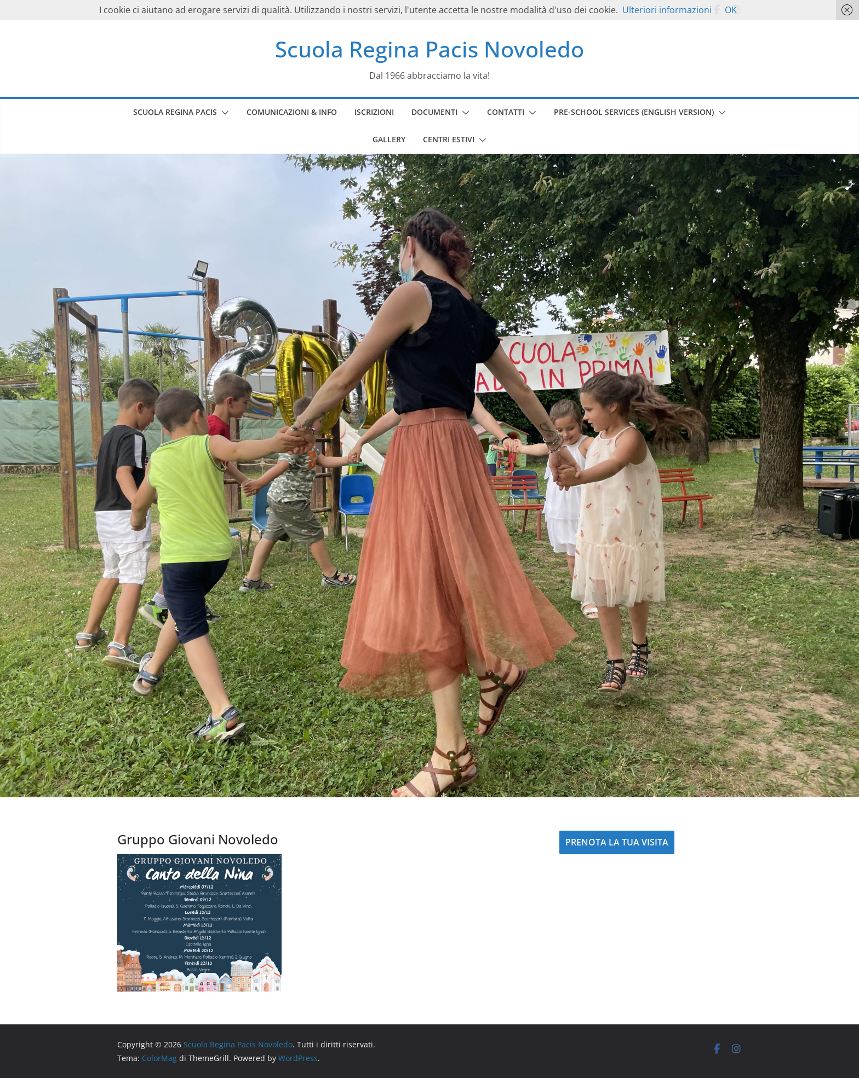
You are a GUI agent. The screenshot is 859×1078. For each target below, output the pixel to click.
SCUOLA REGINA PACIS (175, 112)
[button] (223, 113)
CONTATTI (505, 112)
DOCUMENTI (434, 112)
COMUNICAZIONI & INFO (292, 112)
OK (731, 10)
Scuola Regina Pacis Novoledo (429, 49)
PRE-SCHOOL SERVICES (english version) (634, 112)
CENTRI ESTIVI (448, 139)
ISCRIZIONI (374, 112)
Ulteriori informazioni (667, 10)
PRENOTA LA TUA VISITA (616, 842)
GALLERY (389, 139)
